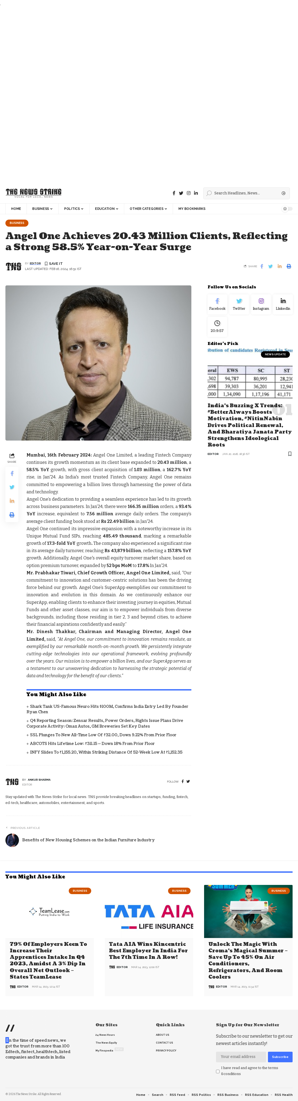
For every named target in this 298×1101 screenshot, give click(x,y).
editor (35, 263)
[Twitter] (181, 193)
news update (275, 357)
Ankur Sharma (39, 779)
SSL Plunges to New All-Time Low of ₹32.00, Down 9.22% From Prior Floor (103, 735)
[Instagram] (261, 305)
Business (18, 223)
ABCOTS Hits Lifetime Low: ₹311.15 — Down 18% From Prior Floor (92, 744)
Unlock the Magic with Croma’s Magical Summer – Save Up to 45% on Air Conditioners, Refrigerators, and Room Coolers (248, 961)
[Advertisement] (147, 95)
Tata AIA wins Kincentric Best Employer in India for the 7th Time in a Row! (148, 951)
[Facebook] (174, 193)
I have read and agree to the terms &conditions (249, 1071)
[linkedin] (196, 193)
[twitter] (188, 782)
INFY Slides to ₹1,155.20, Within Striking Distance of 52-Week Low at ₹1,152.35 (106, 752)
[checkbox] (218, 1071)
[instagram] (188, 193)
